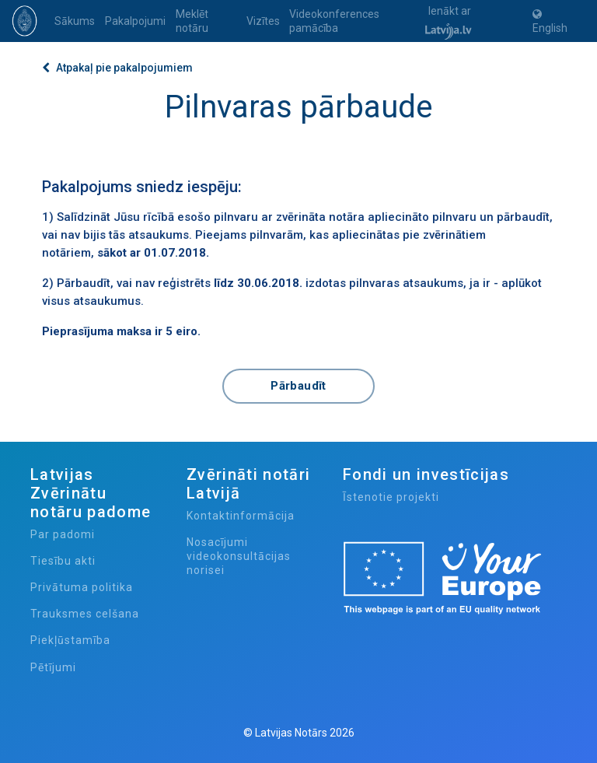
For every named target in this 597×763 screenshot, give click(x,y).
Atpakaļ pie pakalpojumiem (117, 67)
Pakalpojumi (135, 21)
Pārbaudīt (298, 386)
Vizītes (263, 21)
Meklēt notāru (192, 21)
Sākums (74, 21)
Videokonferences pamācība (334, 21)
